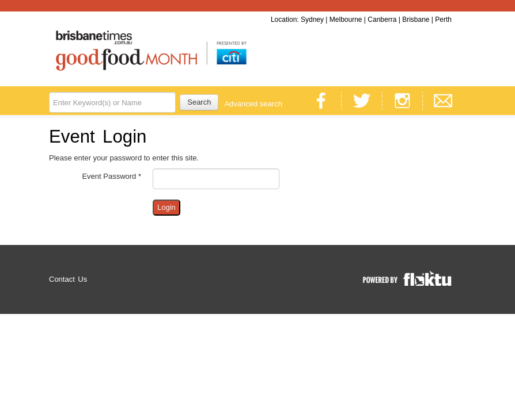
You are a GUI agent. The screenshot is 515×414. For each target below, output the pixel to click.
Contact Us (68, 279)
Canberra (382, 20)
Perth (443, 20)
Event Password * (111, 176)
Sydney (312, 20)
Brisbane (415, 20)
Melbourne (346, 20)
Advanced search (253, 103)
